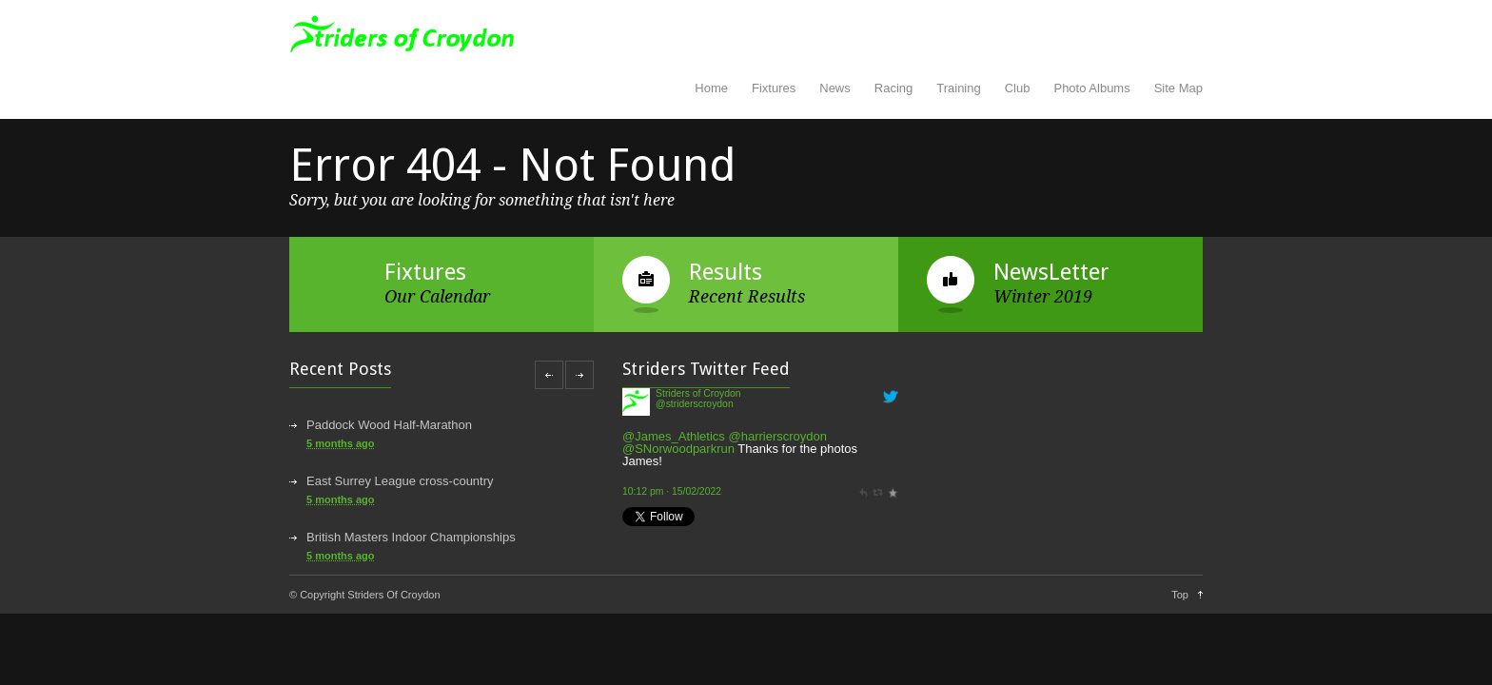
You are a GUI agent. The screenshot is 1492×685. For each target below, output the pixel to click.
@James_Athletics (673, 436)
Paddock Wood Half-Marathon (389, 425)
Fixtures (773, 88)
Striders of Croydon (698, 393)
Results (725, 272)
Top (1179, 594)
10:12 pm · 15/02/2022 (671, 491)
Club (1018, 88)
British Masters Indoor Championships (411, 537)
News (835, 88)
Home (711, 88)
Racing (893, 88)
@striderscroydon (695, 404)
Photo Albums (1091, 88)
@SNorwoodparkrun (678, 448)
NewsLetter (1051, 272)
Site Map (1178, 88)
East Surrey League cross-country (400, 481)
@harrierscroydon (777, 436)
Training (958, 88)
